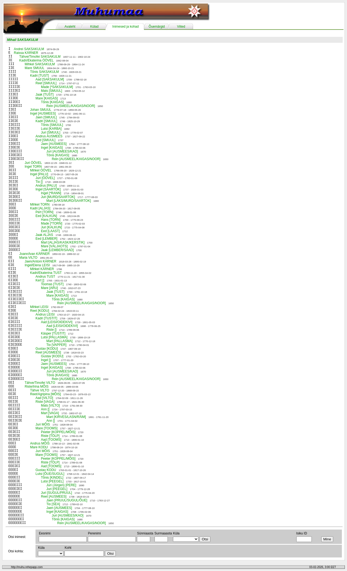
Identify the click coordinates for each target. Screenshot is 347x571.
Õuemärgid (157, 26)
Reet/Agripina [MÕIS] (45, 394)
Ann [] (45, 409)
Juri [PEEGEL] (56, 489)
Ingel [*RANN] (51, 193)
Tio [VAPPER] (56, 345)
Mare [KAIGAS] (47, 98)
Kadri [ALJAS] (40, 208)
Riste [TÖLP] (50, 436)
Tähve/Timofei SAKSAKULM (39, 57)
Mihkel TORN (40, 204)
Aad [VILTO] (44, 398)
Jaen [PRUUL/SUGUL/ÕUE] (66, 500)
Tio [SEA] (53, 504)
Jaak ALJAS (44, 235)
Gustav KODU (46, 470)
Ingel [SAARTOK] (48, 189)
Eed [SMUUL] (45, 140)
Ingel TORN (33, 166)
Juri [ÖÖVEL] (45, 178)
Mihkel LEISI (39, 307)
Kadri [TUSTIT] (46, 318)
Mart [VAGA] (50, 413)
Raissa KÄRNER (26, 53)
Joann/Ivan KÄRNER (34, 254)
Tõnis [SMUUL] (52, 125)
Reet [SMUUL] (46, 83)
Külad (94, 26)
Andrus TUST (45, 276)
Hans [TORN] (50, 220)
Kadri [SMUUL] (46, 121)
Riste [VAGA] (45, 402)
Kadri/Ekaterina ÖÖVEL (36, 60)
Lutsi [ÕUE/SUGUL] (50, 474)
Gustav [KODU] (47, 349)
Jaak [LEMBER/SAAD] (57, 250)
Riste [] (51, 330)
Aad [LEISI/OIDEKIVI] (56, 322)
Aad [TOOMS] (51, 440)
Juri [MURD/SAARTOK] (58, 197)
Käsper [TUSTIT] (53, 333)
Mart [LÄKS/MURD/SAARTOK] (68, 201)
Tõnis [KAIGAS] (52, 102)
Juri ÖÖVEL (33, 163)
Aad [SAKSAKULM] (50, 79)
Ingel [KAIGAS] (52, 148)
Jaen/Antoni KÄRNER (40, 261)
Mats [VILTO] (50, 405)
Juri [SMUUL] (50, 132)
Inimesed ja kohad (125, 26)
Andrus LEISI (45, 314)
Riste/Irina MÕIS (37, 386)
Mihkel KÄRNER (42, 269)
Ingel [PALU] (39, 174)
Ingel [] (46, 360)
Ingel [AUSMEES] (43, 113)
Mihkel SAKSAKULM (40, 64)
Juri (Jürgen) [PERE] (61, 485)
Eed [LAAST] (50, 231)
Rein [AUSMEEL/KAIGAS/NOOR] (70, 106)
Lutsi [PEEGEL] (52, 481)
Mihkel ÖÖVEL (41, 170)
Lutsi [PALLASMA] (54, 337)
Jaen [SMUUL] (46, 117)
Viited (181, 26)
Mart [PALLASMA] (59, 341)
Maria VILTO (28, 257)
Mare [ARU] (49, 288)
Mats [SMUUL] (51, 91)
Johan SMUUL (40, 110)
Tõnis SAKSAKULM (44, 72)
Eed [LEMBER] (46, 239)
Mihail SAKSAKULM (22, 40)
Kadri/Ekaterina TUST (46, 273)
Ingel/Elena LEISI (37, 265)
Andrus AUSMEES (49, 136)
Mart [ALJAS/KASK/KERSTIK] (63, 242)
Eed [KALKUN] (46, 216)
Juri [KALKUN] (51, 227)
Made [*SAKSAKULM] (57, 87)
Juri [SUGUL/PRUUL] (56, 493)
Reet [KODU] (39, 311)
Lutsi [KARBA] (51, 129)
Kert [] (40, 280)
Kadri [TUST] (39, 75)
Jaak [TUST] (45, 94)
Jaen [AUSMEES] (54, 144)
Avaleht (70, 26)
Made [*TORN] (51, 223)
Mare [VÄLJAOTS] (54, 246)
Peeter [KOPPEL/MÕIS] (58, 432)
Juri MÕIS (43, 424)
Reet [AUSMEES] (48, 352)
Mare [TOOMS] (46, 428)
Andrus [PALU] (46, 185)
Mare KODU (39, 447)
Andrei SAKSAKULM (29, 49)
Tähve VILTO (39, 390)
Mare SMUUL (34, 68)
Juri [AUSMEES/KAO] (62, 151)
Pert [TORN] (44, 212)
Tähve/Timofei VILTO (40, 383)
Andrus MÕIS (40, 443)
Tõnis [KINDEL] (52, 477)
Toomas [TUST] (52, 284)
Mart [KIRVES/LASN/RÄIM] (66, 417)
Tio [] (39, 182)
